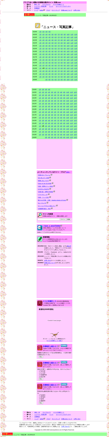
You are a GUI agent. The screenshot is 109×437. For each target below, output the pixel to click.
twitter (41, 10)
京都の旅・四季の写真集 (45, 192)
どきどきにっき (43, 194)
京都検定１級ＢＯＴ (50, 346)
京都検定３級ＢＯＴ (50, 385)
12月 (75, 34)
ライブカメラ (46, 4)
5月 (52, 34)
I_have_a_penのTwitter (51, 226)
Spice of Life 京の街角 (44, 183)
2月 (43, 31)
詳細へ (68, 172)
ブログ (48, 10)
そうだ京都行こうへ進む (54, 340)
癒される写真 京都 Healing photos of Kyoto (52, 200)
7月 (59, 34)
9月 (65, 34)
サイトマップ (56, 10)
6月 (55, 34)
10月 (68, 34)
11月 (72, 34)
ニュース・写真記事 (40, 6)
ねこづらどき (42, 203)
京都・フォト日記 (43, 197)
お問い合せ (76, 10)
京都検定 (37, 8)
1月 (40, 31)
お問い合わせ (65, 426)
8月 (62, 34)
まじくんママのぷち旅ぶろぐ (47, 206)
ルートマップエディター (63, 6)
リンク (51, 6)
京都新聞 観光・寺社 (44, 208)
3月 (46, 31)
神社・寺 (37, 4)
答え (41, 357)
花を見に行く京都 (43, 178)
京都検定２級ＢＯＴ (50, 363)
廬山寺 (69, 246)
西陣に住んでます (43, 181)
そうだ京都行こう (58, 4)
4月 (49, 31)
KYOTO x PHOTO (43, 189)
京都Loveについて (66, 10)
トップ (36, 10)
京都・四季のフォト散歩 (45, 186)
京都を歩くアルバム (44, 175)
